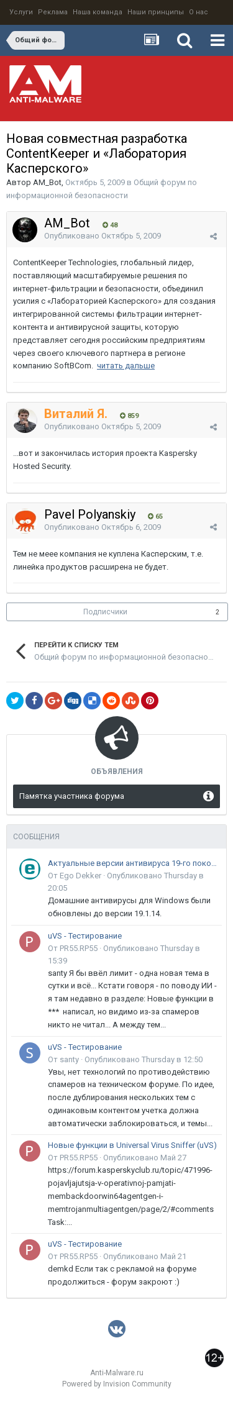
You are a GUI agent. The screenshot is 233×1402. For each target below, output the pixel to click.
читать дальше (126, 365)
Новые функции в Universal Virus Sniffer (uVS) (132, 1145)
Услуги (21, 12)
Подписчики (105, 612)
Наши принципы (155, 12)
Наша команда (97, 12)
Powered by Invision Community (116, 1384)
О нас (198, 12)
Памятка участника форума (71, 796)
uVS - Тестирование (85, 935)
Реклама (53, 12)
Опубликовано (102, 235)
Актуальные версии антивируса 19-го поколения (132, 863)
